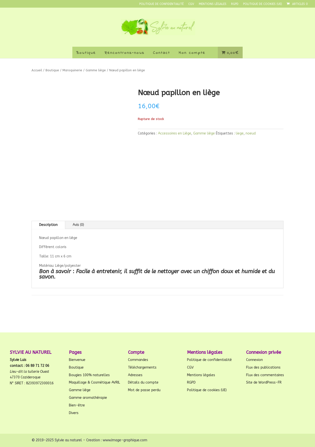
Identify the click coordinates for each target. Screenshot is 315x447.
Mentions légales (212, 4)
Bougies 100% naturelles (89, 375)
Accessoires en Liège (174, 133)
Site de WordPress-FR (264, 382)
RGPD (234, 4)
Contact (161, 53)
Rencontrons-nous (124, 53)
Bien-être (77, 405)
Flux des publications (263, 367)
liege (240, 133)
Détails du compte (143, 382)
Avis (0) (78, 225)
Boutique (86, 53)
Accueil (37, 70)
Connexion (254, 360)
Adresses (135, 375)
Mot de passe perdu (144, 390)
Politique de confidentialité (161, 4)
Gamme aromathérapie (88, 398)
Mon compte (192, 53)
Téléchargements (142, 367)
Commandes (138, 360)
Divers (74, 413)
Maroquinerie (72, 70)
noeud (251, 133)
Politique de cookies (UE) (262, 4)
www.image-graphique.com (125, 440)
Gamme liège (96, 70)
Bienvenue (77, 360)
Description (48, 225)
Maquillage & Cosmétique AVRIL (94, 382)
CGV (191, 4)
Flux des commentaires (265, 375)
